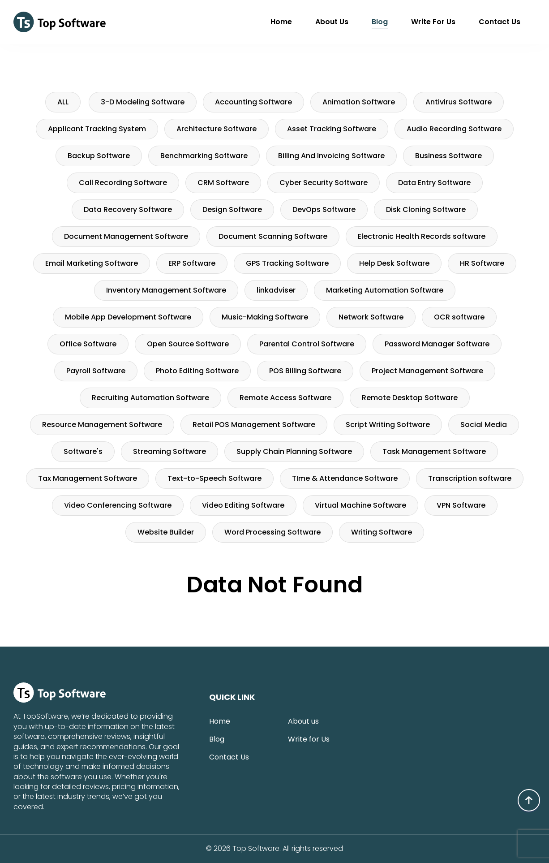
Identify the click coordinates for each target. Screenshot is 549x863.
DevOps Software (324, 209)
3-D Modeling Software (142, 102)
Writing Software (381, 532)
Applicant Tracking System (97, 129)
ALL (63, 102)
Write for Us (433, 22)
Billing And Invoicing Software (331, 156)
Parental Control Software (306, 344)
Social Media (483, 424)
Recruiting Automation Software (150, 398)
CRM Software (223, 182)
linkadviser (276, 290)
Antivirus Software (458, 102)
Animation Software (358, 102)
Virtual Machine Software (360, 505)
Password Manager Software (437, 344)
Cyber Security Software (323, 182)
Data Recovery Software (128, 209)
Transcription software (469, 478)
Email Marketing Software (91, 263)
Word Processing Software (272, 532)
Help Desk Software (394, 263)
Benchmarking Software (204, 156)
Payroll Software (95, 371)
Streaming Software (169, 451)
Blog (380, 22)
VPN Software (461, 505)
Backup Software (99, 156)
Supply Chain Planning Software (294, 451)
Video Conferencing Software (118, 505)
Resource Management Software (102, 424)
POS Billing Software (305, 371)
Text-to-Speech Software (214, 478)
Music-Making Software (265, 317)
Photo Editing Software (197, 371)
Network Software (371, 317)
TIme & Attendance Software (345, 478)
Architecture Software (216, 129)
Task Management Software (434, 451)
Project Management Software (427, 371)
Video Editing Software (243, 505)
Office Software (88, 344)
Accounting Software (253, 102)
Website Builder (165, 532)
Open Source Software (188, 344)
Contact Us (499, 22)
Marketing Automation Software (384, 290)
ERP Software (191, 263)
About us (331, 22)
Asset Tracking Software (331, 129)
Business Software (448, 156)
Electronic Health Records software (421, 236)
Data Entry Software (434, 182)
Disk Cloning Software (426, 209)
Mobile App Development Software (128, 317)
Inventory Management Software (166, 290)
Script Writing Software (388, 424)
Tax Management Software (87, 478)
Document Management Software (126, 236)
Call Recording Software (123, 182)
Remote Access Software (285, 398)
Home (281, 22)
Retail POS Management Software (254, 424)
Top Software (256, 849)
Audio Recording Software (454, 129)
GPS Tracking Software (287, 263)
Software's (83, 451)
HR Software (482, 263)
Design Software (232, 209)
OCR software (459, 317)
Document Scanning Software (273, 236)
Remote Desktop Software (410, 398)
